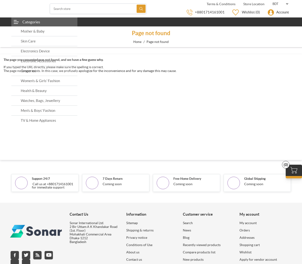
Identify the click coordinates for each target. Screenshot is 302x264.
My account (248, 223)
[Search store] (98, 9)
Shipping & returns (140, 230)
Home (137, 42)
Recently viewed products (202, 245)
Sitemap (132, 223)
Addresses (247, 237)
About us (132, 252)
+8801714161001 (210, 12)
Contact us (134, 259)
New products (193, 259)
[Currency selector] (280, 4)
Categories (31, 22)
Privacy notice (136, 237)
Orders (244, 230)
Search (141, 9)
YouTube (49, 255)
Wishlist (245, 252)
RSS (37, 255)
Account (282, 12)
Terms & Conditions (220, 4)
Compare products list (199, 252)
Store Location (253, 4)
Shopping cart (249, 245)
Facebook (15, 255)
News (187, 230)
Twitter (26, 255)
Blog (186, 237)
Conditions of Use (139, 245)
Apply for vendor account (258, 259)
